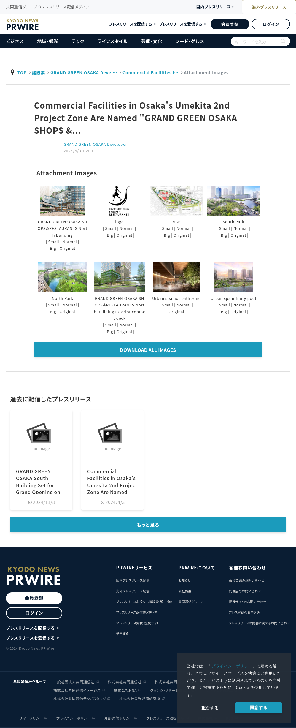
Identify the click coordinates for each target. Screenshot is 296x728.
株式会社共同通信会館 (173, 681)
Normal (70, 241)
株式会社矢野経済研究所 (139, 698)
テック (78, 41)
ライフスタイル (113, 41)
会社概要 (184, 590)
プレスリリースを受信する (180, 24)
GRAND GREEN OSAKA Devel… (85, 72)
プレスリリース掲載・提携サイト (137, 623)
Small (53, 241)
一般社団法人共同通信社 (74, 681)
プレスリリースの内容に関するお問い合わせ (259, 623)
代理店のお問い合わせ (245, 590)
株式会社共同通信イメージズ (77, 690)
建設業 (39, 72)
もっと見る (148, 524)
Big (53, 248)
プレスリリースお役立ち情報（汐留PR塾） (144, 601)
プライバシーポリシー (231, 666)
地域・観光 (47, 41)
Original (68, 248)
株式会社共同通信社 (124, 681)
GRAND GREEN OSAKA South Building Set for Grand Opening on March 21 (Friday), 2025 (38, 488)
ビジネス (15, 41)
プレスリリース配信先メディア (136, 612)
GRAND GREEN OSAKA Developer (96, 144)
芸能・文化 (152, 41)
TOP (22, 72)
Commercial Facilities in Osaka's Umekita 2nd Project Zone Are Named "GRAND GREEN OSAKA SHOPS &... (111, 491)
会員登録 (229, 24)
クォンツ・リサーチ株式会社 (172, 690)
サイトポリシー (31, 718)
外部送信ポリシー (118, 718)
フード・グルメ (190, 41)
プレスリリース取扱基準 (165, 718)
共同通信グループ (190, 601)
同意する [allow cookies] (258, 707)
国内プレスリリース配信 (132, 580)
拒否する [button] (210, 707)
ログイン (270, 24)
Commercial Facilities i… (153, 72)
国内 (206, 7)
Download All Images (148, 349)
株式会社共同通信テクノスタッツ (79, 698)
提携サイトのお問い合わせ (247, 601)
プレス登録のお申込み (244, 612)
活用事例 (122, 633)
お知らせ (184, 580)
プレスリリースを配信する (130, 24)
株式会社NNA (125, 690)
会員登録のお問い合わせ (246, 580)
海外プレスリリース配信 (132, 590)
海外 (267, 7)
